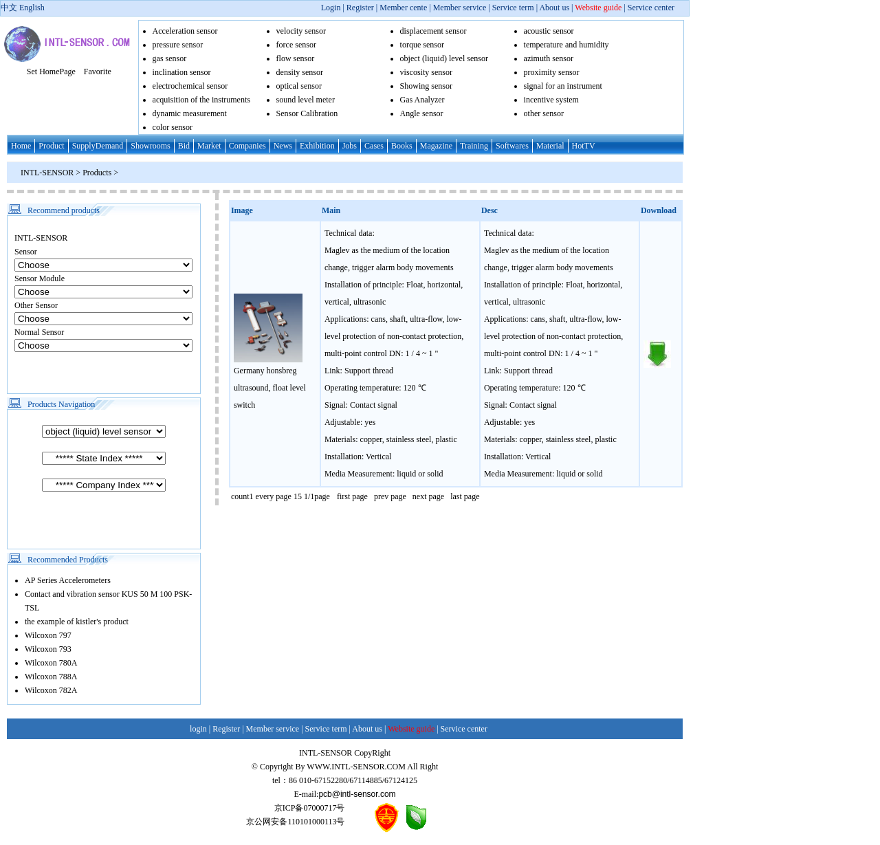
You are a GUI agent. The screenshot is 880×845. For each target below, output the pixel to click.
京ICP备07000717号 (309, 808)
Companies (247, 146)
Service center (651, 7)
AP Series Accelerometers (68, 580)
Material (550, 146)
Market (209, 146)
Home (21, 146)
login (198, 729)
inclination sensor (182, 72)
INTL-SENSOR (47, 172)
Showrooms (150, 146)
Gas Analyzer (422, 100)
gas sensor (170, 58)
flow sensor (295, 58)
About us (554, 7)
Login (331, 7)
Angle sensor (421, 113)
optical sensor (299, 86)
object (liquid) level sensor (444, 58)
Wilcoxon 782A (51, 690)
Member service (460, 7)
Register (361, 7)
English (32, 7)
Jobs (349, 146)
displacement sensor (433, 31)
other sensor (544, 113)
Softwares (512, 146)
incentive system (551, 100)
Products (97, 172)
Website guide (598, 7)
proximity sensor (552, 72)
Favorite (97, 71)
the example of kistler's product (77, 621)
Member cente (403, 7)
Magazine (436, 146)
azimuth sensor (548, 58)
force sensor (296, 45)
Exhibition (317, 146)
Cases (374, 146)
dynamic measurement (190, 113)
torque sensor (422, 45)
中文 (9, 7)
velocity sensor (301, 31)
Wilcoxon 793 (48, 649)
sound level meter (305, 100)
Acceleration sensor (185, 31)
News (283, 146)
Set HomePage (51, 71)
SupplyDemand (98, 146)
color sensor (172, 127)
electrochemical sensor (190, 86)
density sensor (299, 72)
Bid (184, 146)
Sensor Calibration (307, 113)
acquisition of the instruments (201, 100)
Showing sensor (426, 86)
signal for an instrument (563, 86)
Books (401, 146)
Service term (513, 7)
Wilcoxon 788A (51, 676)
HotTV (583, 146)
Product (51, 146)
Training (474, 146)
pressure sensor (178, 45)
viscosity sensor (426, 72)
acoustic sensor (549, 31)
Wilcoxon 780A (51, 663)
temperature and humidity (566, 45)
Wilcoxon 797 (48, 635)
